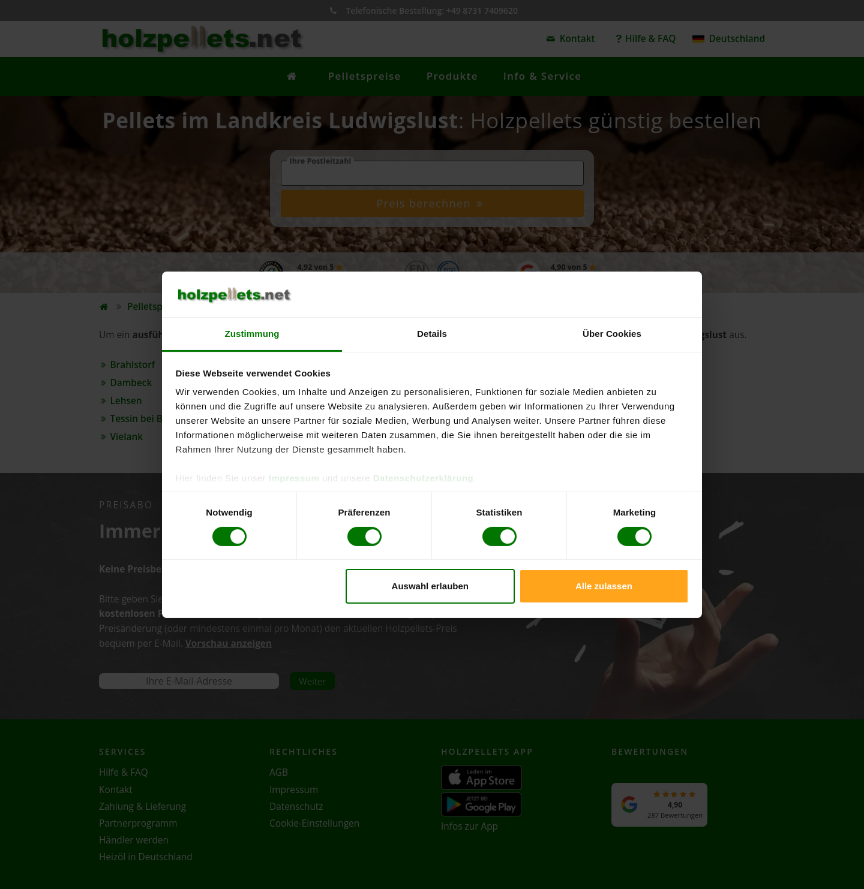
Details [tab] (432, 334)
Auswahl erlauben (430, 586)
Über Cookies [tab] (612, 334)
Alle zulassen (603, 586)
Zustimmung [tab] (252, 334)
